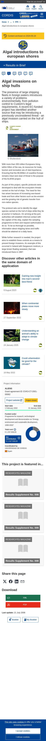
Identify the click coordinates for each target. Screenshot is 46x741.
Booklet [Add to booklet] (14, 619)
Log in (28, 7)
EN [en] (9, 73)
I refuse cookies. (23, 737)
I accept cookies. (23, 731)
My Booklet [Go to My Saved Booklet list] (30, 620)
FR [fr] (20, 73)
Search (41, 7)
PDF (25, 605)
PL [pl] (31, 73)
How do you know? (36, 2)
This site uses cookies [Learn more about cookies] (14, 722)
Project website (14, 400)
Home (4, 22)
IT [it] (25, 73)
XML (25, 598)
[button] (34, 7)
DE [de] (4, 73)
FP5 (16, 22)
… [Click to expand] (11, 22)
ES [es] (14, 73)
